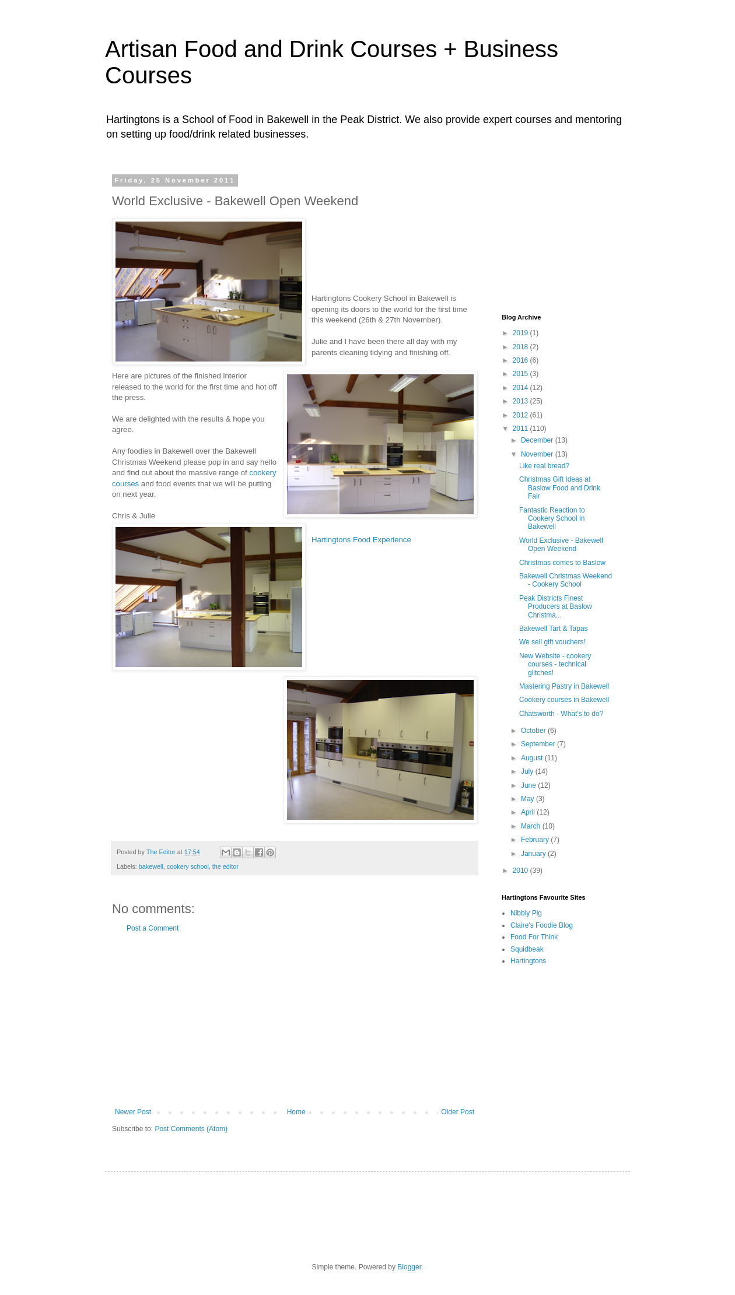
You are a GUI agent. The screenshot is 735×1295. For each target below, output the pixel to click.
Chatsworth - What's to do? (561, 714)
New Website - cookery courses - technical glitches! (555, 664)
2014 (521, 388)
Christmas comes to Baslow (562, 563)
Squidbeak (527, 949)
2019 (521, 333)
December (538, 440)
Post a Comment (152, 928)
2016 (521, 360)
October (534, 731)
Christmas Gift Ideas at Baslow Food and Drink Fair (559, 487)
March (531, 826)
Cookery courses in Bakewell (564, 700)
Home (296, 1112)
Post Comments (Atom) (191, 1129)
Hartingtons (528, 961)
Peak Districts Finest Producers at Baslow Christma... (555, 606)
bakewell (151, 866)
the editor (225, 866)
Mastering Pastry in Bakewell (564, 686)
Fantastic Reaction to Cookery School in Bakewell (552, 518)
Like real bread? (544, 466)
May (528, 799)
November (538, 454)
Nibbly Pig (526, 913)
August (533, 758)
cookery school (188, 866)
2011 (521, 428)
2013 (521, 401)
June (529, 785)
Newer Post (133, 1112)
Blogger (409, 1267)
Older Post (457, 1112)
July (528, 771)
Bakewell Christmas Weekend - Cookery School (565, 580)
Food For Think (534, 937)
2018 (521, 347)
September (539, 744)
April (529, 812)
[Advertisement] (294, 1020)
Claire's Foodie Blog (541, 925)
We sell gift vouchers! (552, 642)
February (536, 840)
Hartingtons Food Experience (361, 539)
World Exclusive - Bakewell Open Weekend (561, 544)
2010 (521, 870)
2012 (521, 415)
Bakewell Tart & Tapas (553, 628)
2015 (521, 374)
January (534, 854)
